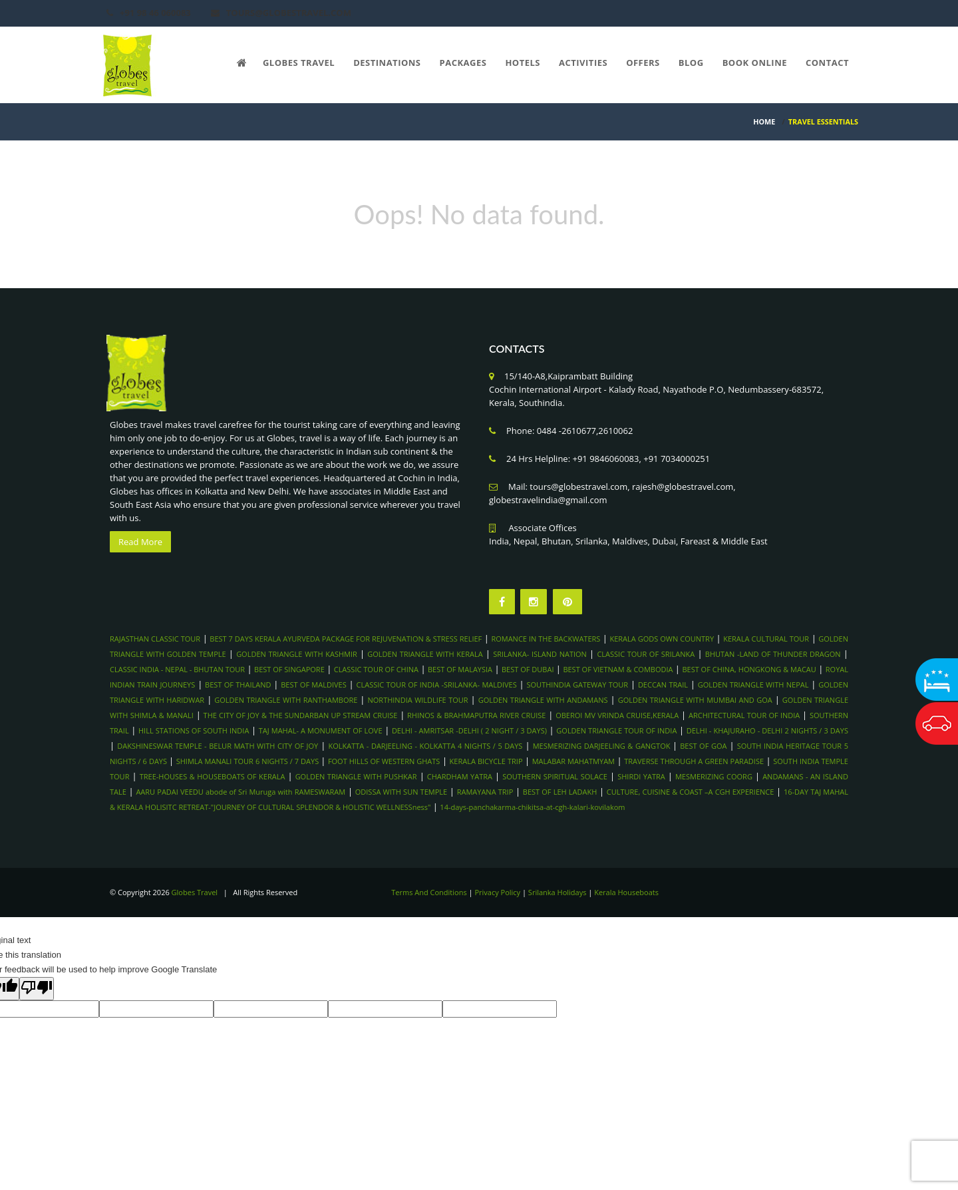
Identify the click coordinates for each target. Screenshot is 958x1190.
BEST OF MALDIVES (314, 685)
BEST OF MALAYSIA (460, 669)
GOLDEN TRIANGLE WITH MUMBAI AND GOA (695, 700)
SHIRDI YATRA (641, 776)
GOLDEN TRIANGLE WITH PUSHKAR (356, 776)
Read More (140, 542)
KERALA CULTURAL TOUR (766, 639)
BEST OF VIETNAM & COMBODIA (618, 669)
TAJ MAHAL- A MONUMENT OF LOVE (321, 730)
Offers (643, 63)
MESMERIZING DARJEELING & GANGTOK (603, 746)
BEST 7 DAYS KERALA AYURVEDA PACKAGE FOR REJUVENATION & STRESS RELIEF (346, 639)
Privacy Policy (497, 892)
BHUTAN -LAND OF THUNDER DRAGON (773, 654)
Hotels (522, 63)
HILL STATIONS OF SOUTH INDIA (193, 730)
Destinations (386, 63)
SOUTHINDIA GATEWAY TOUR (578, 685)
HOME (764, 121)
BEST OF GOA (703, 746)
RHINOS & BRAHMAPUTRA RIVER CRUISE (476, 715)
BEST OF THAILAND (238, 685)
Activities (583, 63)
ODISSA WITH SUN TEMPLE (401, 792)
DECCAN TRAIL (663, 685)
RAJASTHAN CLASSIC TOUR (155, 639)
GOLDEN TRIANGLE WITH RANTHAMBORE (285, 700)
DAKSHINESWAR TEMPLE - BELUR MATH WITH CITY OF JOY (217, 746)
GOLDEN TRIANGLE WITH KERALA (424, 654)
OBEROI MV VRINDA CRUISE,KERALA (617, 715)
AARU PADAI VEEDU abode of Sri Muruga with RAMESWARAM (240, 792)
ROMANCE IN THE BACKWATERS (545, 639)
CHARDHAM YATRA (459, 776)
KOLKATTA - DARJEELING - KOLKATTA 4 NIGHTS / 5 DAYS (425, 746)
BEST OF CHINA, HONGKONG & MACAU (749, 669)
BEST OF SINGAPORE (289, 669)
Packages (463, 63)
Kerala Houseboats (626, 892)
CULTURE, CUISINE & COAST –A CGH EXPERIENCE (690, 792)
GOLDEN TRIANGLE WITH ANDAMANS (543, 700)
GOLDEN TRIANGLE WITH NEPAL (753, 685)
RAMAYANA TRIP (485, 792)
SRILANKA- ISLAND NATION (540, 654)
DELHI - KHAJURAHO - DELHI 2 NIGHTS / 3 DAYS (767, 730)
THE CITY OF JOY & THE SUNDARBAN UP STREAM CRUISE (301, 715)
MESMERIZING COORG (713, 776)
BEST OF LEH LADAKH (560, 792)
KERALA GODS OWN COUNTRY (661, 639)
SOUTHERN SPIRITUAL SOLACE (554, 776)
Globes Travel (299, 63)
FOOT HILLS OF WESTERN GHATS (384, 761)
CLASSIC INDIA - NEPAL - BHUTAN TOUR (177, 669)
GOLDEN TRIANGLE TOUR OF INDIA (616, 730)
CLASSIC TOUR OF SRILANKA (646, 654)
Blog (691, 63)
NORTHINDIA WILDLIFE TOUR (418, 700)
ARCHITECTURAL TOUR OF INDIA (744, 715)
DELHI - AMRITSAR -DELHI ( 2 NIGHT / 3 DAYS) (469, 730)
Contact (827, 63)
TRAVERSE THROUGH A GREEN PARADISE (694, 761)
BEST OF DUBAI (528, 669)
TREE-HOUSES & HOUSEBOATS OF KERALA (212, 776)
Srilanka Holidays (557, 892)
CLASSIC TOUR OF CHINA (376, 669)
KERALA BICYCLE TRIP (486, 761)
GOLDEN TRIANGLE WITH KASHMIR (296, 654)
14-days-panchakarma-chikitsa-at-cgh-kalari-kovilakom (532, 807)
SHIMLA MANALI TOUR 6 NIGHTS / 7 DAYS (248, 761)
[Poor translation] (36, 988)
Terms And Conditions (428, 892)
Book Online (754, 63)
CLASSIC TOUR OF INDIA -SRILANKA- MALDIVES (437, 685)
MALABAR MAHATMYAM (573, 761)
